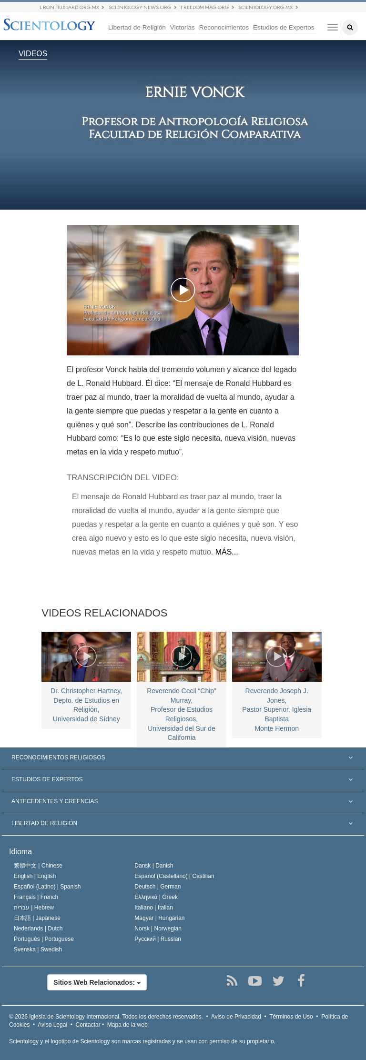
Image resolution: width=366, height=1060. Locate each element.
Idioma (20, 852)
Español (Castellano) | (174, 876)
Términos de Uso (291, 1016)
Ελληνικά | (156, 897)
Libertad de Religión (137, 27)
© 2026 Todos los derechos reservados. (106, 1016)
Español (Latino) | (47, 886)
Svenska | (38, 949)
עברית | (34, 907)
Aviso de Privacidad (236, 1016)
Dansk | (153, 865)
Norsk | (158, 928)
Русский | (157, 939)
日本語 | (37, 918)
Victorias (182, 27)
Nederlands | (38, 928)
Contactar (88, 1024)
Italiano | (153, 907)
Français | (36, 897)
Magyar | (159, 918)
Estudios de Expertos (283, 27)
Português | (44, 939)
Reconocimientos (224, 27)
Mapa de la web (127, 1024)
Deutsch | (157, 886)
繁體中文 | (38, 865)
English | (35, 876)
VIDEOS (33, 54)
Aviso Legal (52, 1024)
